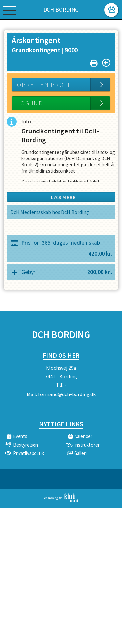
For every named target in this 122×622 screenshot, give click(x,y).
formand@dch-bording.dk (67, 394)
